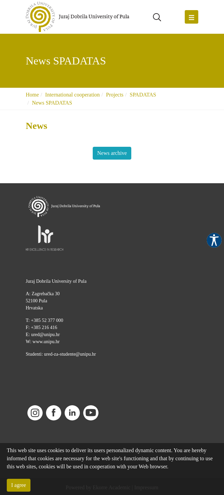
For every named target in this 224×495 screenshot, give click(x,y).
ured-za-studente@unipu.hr (70, 354)
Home (32, 95)
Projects (115, 95)
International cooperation (72, 95)
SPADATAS (143, 95)
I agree (18, 485)
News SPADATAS (52, 103)
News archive (112, 153)
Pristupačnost (214, 240)
